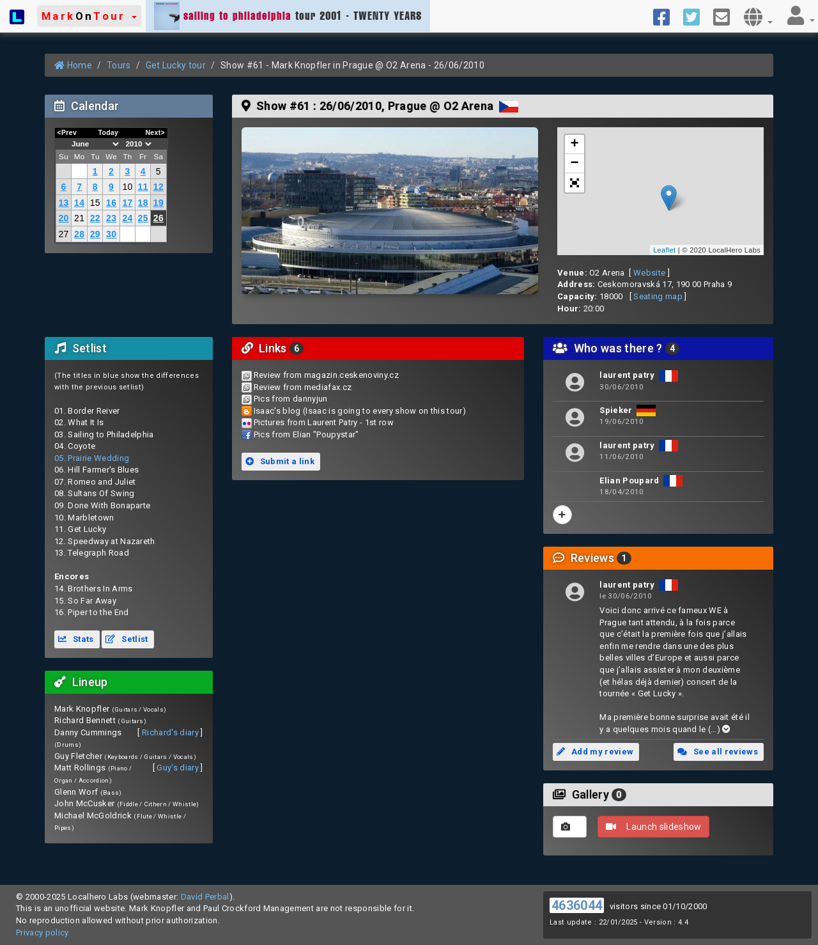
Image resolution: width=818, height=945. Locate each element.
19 (158, 203)
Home (73, 65)
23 (111, 218)
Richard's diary (170, 732)
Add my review (595, 751)
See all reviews (717, 751)
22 (95, 218)
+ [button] (575, 144)
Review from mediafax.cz (302, 387)
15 (95, 203)
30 (111, 234)
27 (63, 234)
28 (79, 234)
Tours (119, 65)
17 (127, 203)
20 (63, 218)
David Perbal (205, 897)
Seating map (658, 296)
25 (143, 218)
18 (143, 203)
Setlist (126, 639)
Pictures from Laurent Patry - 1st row (324, 422)
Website (649, 272)
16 (111, 203)
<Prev (67, 132)
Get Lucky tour (176, 65)
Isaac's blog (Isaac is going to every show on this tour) (360, 411)
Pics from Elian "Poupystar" (306, 434)
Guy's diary (178, 767)
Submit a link (279, 461)
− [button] (575, 163)
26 (158, 218)
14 (79, 203)
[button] (89, 16)
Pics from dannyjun (291, 398)
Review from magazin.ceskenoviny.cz (326, 375)
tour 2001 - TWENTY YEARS (288, 16)
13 (63, 203)
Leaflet (664, 250)
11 (143, 187)
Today (108, 132)
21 (79, 218)
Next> (155, 132)
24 (127, 218)
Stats (76, 639)
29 (95, 234)
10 (127, 187)
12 (158, 187)
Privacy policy (42, 932)
